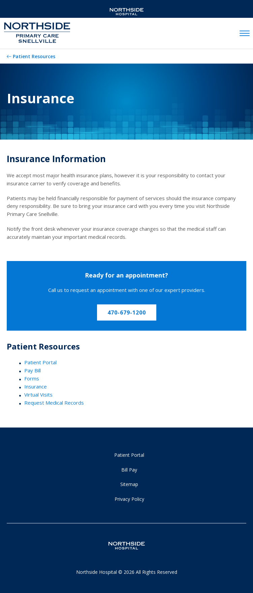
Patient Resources (34, 56)
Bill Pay (129, 470)
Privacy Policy (129, 499)
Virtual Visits (38, 394)
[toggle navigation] (245, 33)
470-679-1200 (126, 312)
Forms (31, 378)
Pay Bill (32, 370)
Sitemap (129, 484)
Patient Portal (40, 362)
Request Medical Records (54, 402)
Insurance (35, 386)
